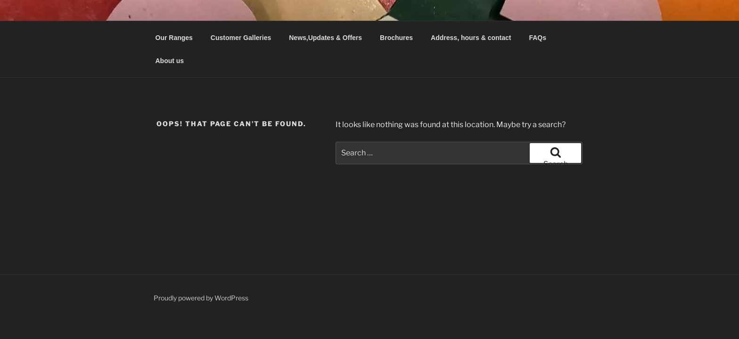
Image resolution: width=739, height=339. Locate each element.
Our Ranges (174, 37)
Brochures (396, 37)
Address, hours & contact (471, 37)
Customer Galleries (241, 37)
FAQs (537, 37)
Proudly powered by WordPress (201, 298)
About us (170, 61)
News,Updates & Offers (325, 37)
